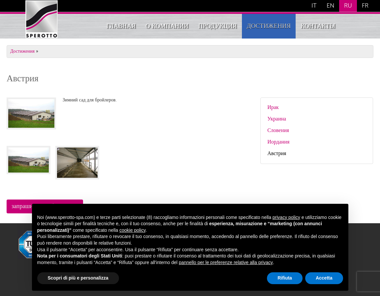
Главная (121, 26)
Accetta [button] (324, 278)
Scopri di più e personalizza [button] (78, 278)
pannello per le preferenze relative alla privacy (226, 262)
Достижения (269, 26)
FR (365, 6)
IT (314, 6)
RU (348, 6)
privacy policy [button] (286, 217)
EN (330, 6)
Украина (276, 119)
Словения (278, 130)
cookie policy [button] (132, 230)
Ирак (272, 107)
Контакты (318, 26)
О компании (167, 26)
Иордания (278, 142)
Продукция (217, 26)
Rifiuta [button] (285, 278)
